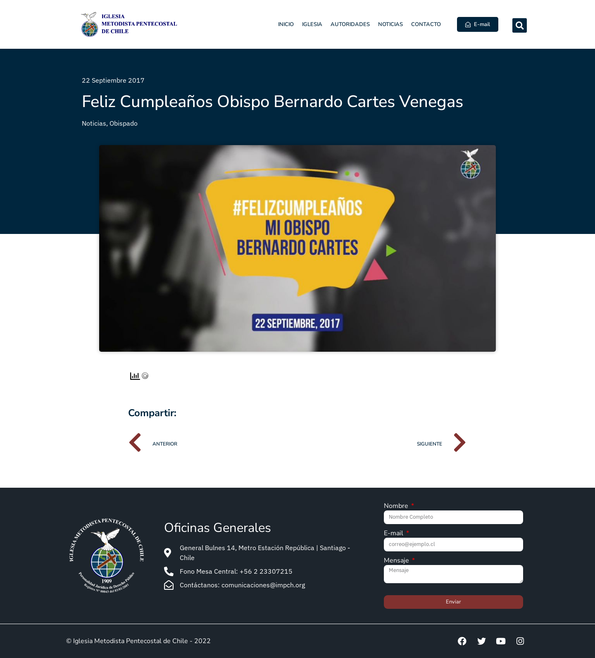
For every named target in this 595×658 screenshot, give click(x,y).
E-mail (394, 534)
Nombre (397, 506)
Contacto (426, 24)
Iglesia (312, 24)
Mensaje (397, 561)
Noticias (390, 24)
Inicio (286, 24)
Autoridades (350, 24)
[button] (519, 25)
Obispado (123, 123)
